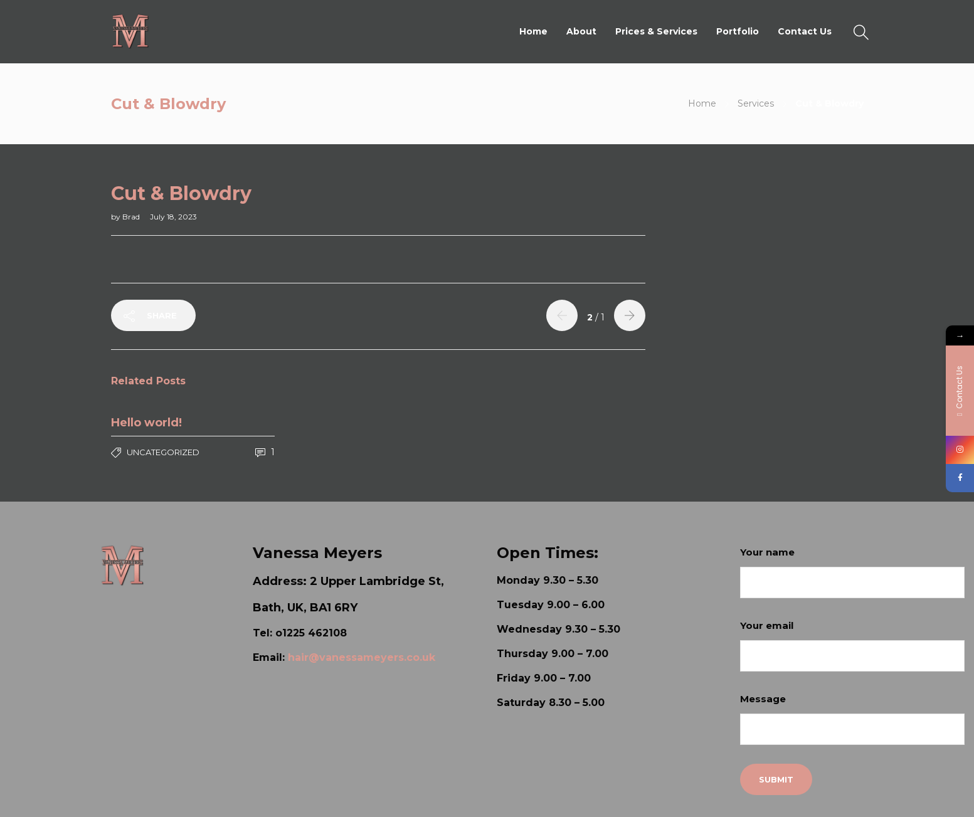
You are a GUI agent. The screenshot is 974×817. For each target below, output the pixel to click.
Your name (852, 572)
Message (852, 719)
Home (533, 31)
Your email (852, 645)
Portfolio (737, 31)
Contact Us (805, 31)
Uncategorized (163, 452)
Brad (132, 216)
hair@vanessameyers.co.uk (361, 657)
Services (756, 103)
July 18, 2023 (173, 216)
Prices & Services (656, 31)
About (581, 31)
